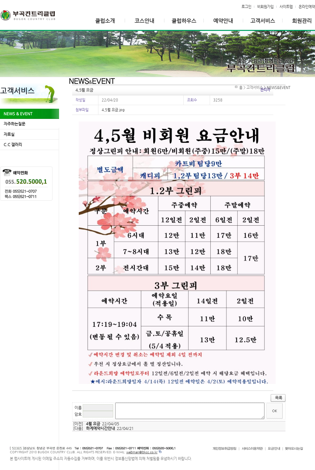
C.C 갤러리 (13, 144)
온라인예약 (307, 6)
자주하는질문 (14, 123)
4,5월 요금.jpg (113, 109)
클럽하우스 (184, 20)
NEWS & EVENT (18, 113)
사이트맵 (286, 6)
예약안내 (223, 20)
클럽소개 (105, 20)
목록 (278, 397)
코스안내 (144, 20)
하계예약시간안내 (100, 428)
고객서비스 (262, 20)
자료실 (9, 134)
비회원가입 (265, 6)
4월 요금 (93, 423)
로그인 (246, 6)
